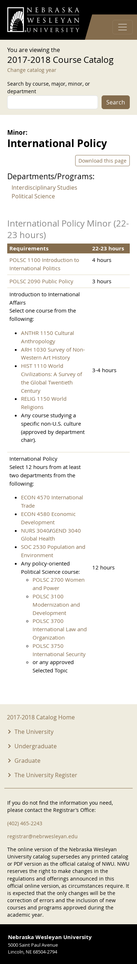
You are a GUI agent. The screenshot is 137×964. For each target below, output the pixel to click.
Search (115, 102)
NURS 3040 (35, 530)
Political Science (33, 196)
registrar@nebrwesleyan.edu (42, 836)
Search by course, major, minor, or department (48, 87)
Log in (120, 7)
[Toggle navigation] (122, 27)
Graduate (27, 761)
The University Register (45, 775)
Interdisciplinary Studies (44, 187)
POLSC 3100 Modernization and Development (56, 604)
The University (33, 732)
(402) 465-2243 (24, 823)
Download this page (102, 160)
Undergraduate (35, 746)
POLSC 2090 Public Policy (41, 281)
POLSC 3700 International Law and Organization (60, 629)
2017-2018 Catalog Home (41, 717)
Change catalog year (31, 69)
